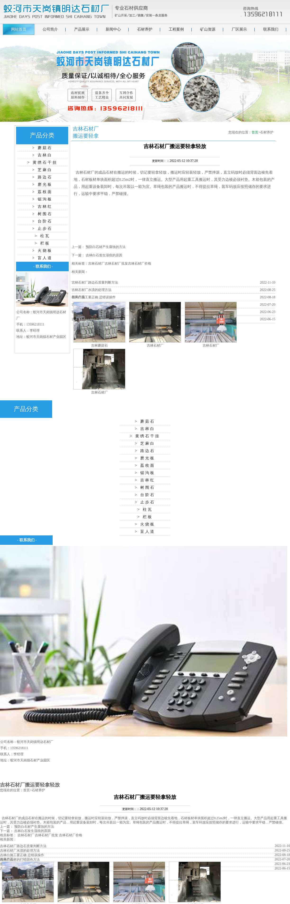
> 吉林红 (42, 206)
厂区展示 (239, 29)
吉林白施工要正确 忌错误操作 (94, 297)
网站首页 (18, 29)
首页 (255, 132)
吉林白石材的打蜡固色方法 (20, 859)
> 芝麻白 (42, 170)
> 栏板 (42, 243)
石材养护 (144, 29)
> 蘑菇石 (42, 148)
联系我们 (270, 29)
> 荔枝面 (42, 192)
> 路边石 (42, 177)
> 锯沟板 (42, 199)
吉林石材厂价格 (139, 263)
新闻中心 (113, 29)
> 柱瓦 (42, 236)
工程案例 (176, 29)
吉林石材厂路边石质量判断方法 (95, 282)
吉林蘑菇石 (99, 345)
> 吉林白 (42, 155)
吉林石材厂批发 (116, 263)
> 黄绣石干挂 (42, 162)
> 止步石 (42, 228)
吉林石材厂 (85, 172)
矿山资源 (207, 29)
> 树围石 (42, 214)
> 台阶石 (42, 221)
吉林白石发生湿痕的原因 (104, 255)
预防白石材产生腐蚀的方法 (106, 247)
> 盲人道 (42, 258)
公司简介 (50, 29)
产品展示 (81, 29)
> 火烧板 (42, 251)
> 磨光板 (42, 184)
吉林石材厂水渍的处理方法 (91, 290)
